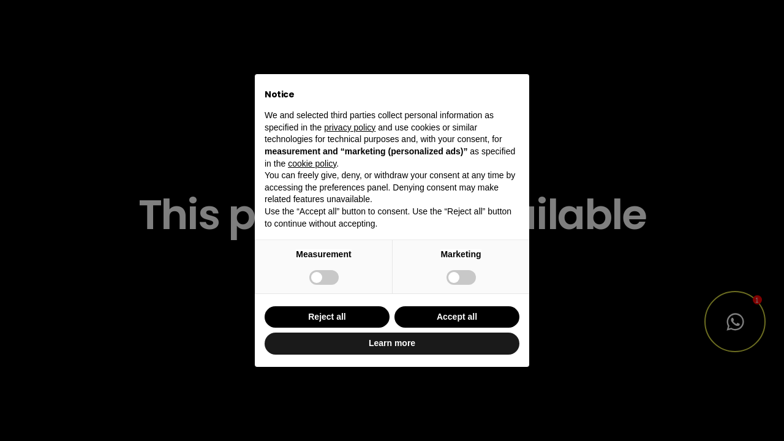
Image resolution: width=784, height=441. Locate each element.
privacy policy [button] (349, 127)
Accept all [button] (457, 317)
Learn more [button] (392, 343)
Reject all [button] (326, 317)
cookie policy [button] (312, 163)
